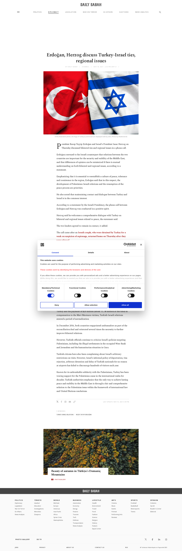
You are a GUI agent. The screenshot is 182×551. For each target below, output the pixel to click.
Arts (114, 500)
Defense (76, 520)
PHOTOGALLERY (60, 479)
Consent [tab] (55, 253)
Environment (96, 506)
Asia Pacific (57, 512)
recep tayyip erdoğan (83, 414)
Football (133, 503)
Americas (57, 509)
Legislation (70, 12)
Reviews (114, 517)
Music (113, 506)
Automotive (77, 503)
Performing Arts (117, 514)
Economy (76, 506)
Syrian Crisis (58, 517)
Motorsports (135, 509)
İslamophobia (58, 520)
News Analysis (142, 12)
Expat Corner (96, 529)
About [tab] (126, 253)
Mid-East (56, 503)
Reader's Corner (155, 509)
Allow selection (90, 305)
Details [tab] (91, 253)
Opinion (154, 500)
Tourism (76, 514)
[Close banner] (141, 245)
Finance (75, 512)
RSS (126, 547)
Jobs (16, 547)
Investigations (39, 509)
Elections (124, 12)
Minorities (37, 512)
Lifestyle (96, 500)
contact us (99, 547)
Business (77, 500)
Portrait (114, 512)
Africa (55, 514)
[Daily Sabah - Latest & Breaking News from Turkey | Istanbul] (91, 4)
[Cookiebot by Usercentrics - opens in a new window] (125, 245)
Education (37, 506)
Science (94, 517)
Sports (134, 500)
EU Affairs (108, 12)
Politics (37, 12)
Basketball (134, 506)
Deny (57, 305)
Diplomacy (53, 12)
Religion (95, 520)
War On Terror (90, 12)
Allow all (125, 305)
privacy (42, 547)
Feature (94, 526)
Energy (75, 509)
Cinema (114, 503)
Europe (56, 506)
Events (114, 509)
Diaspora (37, 514)
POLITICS (19, 500)
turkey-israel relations (65, 414)
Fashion (94, 514)
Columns (153, 503)
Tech (74, 517)
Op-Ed (152, 506)
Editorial (153, 512)
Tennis (133, 512)
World (57, 500)
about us (70, 547)
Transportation (78, 523)
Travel (94, 509)
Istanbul (37, 503)
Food (94, 512)
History (94, 523)
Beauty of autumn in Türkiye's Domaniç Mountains (77, 473)
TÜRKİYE (38, 500)
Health (94, 503)
